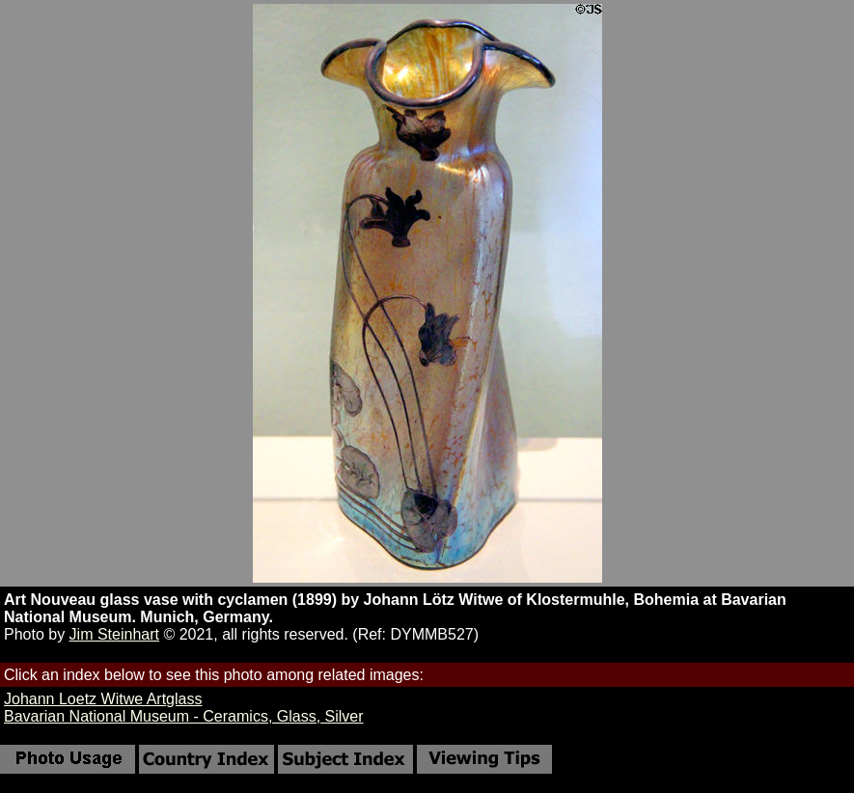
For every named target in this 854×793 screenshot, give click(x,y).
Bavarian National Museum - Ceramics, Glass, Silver (184, 716)
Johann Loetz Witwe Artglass (103, 699)
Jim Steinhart (114, 634)
